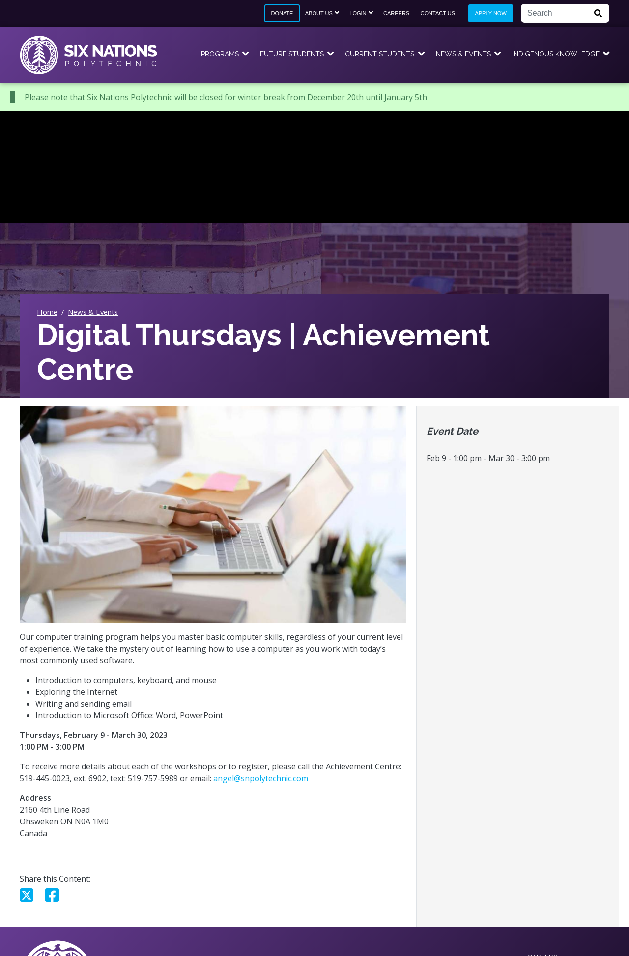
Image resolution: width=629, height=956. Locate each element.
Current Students (379, 54)
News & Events (463, 54)
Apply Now (490, 13)
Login (357, 13)
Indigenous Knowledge (556, 54)
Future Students (292, 54)
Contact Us (438, 13)
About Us (319, 13)
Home (47, 312)
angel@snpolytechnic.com (260, 778)
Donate (282, 13)
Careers (396, 13)
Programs (220, 54)
